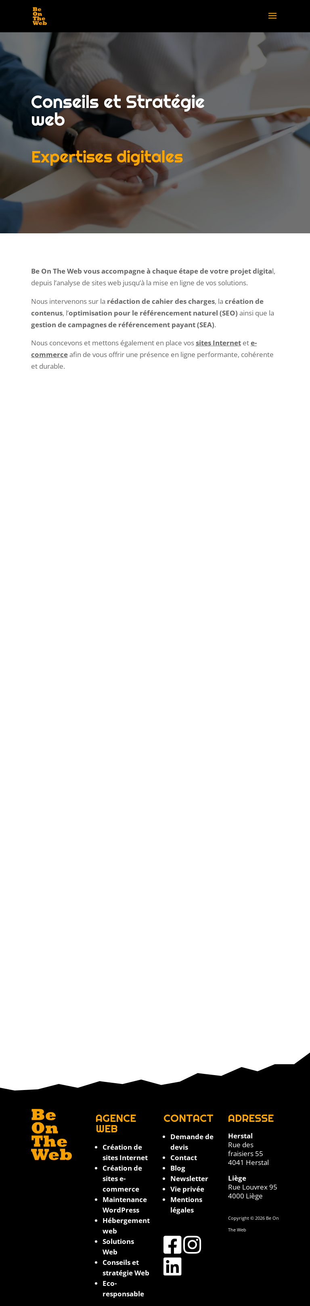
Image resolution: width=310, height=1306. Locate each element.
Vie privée (187, 1189)
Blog (177, 1168)
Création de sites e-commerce (122, 1178)
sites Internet (218, 342)
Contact (183, 1157)
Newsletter (189, 1178)
